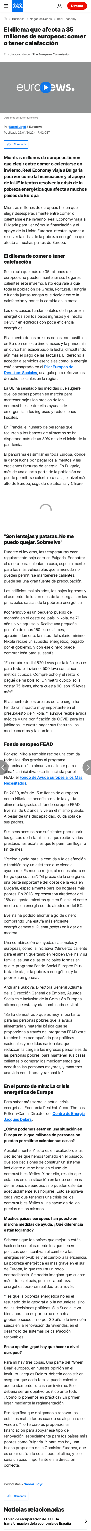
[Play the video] (45, 87)
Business (18, 18)
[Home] (5, 18)
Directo (77, 6)
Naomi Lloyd (17, 126)
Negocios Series (41, 18)
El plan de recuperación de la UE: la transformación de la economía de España (37, 1521)
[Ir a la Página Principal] (17, 6)
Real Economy (66, 18)
